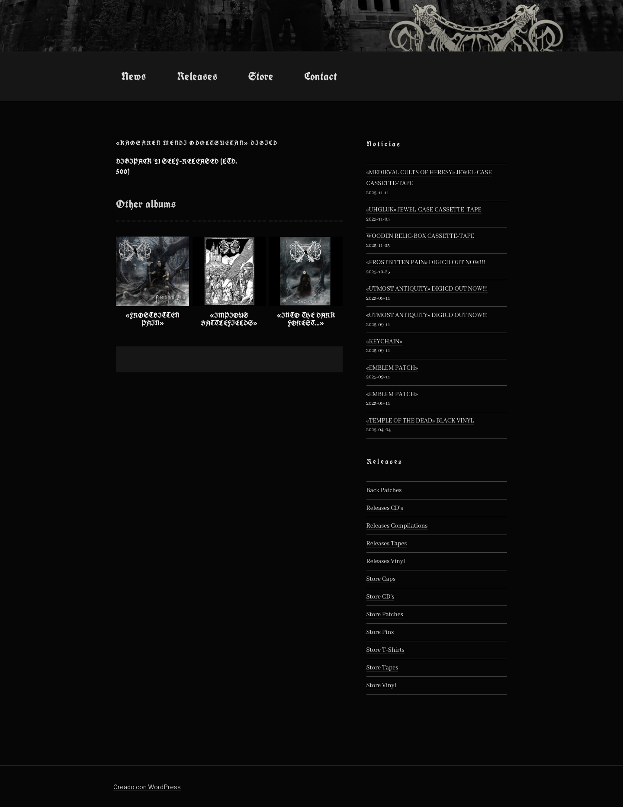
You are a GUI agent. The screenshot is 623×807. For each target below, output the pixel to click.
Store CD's (380, 597)
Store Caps (380, 579)
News (133, 76)
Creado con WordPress (147, 787)
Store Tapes (382, 668)
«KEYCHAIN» (384, 342)
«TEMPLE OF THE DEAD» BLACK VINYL (420, 421)
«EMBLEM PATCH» (392, 368)
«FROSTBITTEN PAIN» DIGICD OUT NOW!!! (425, 262)
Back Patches (384, 490)
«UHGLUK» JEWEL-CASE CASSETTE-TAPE (424, 210)
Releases (197, 76)
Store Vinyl (381, 685)
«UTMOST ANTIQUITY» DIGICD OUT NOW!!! (427, 289)
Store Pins (380, 632)
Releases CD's (384, 508)
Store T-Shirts (385, 650)
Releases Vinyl (385, 561)
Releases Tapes (386, 544)
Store (260, 76)
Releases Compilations (397, 526)
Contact (320, 76)
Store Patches (384, 614)
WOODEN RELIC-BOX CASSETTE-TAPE (420, 236)
